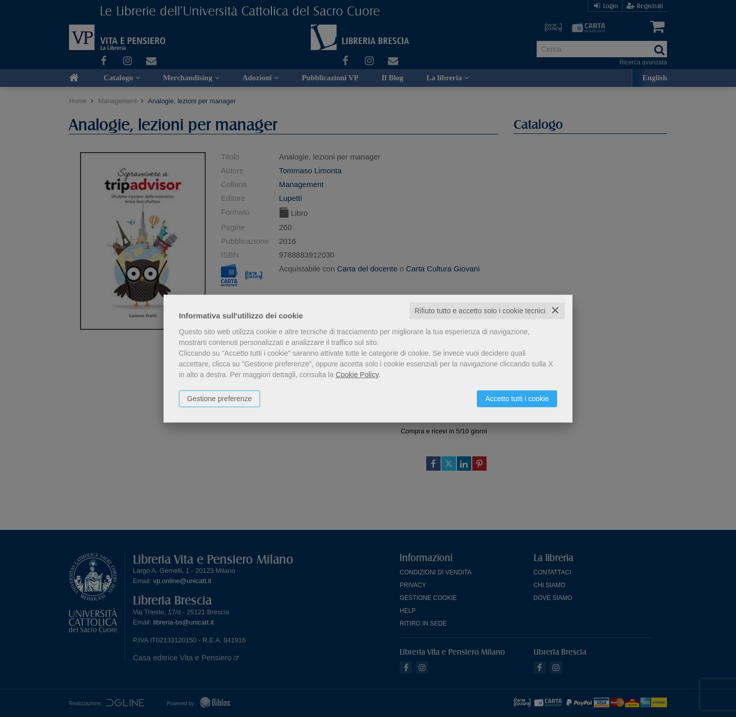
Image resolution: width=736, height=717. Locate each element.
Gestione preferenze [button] (219, 399)
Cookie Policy (357, 375)
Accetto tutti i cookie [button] (517, 399)
